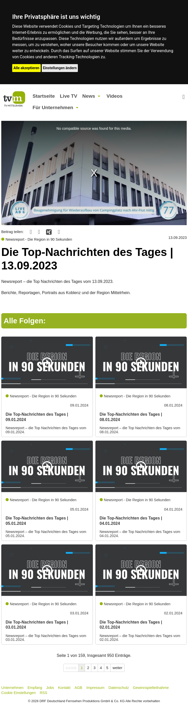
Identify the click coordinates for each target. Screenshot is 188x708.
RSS (43, 693)
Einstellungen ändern (60, 68)
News (88, 96)
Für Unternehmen (53, 107)
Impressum (95, 688)
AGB (78, 688)
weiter (117, 668)
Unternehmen (12, 688)
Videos (115, 96)
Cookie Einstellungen (18, 693)
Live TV (68, 96)
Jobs (50, 688)
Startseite (44, 96)
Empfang (34, 688)
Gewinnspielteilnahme (151, 688)
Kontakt (64, 688)
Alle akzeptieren (26, 68)
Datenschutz (119, 688)
